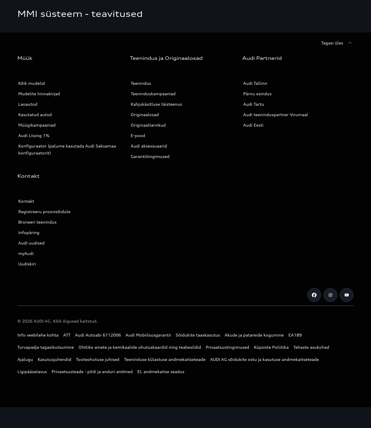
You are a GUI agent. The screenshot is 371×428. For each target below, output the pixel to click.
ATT (66, 334)
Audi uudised (31, 242)
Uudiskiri (27, 263)
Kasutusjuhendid (54, 359)
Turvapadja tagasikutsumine (45, 347)
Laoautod (27, 104)
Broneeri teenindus (37, 222)
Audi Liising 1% (34, 135)
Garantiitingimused (150, 156)
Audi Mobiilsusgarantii (148, 334)
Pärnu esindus (257, 93)
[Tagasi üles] (337, 42)
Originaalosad (145, 114)
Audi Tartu (253, 104)
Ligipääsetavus (32, 371)
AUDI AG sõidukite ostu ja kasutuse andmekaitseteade (264, 359)
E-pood (138, 135)
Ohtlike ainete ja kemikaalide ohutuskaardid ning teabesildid (140, 347)
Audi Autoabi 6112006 (98, 334)
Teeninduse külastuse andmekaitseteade (164, 359)
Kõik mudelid (31, 83)
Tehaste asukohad (311, 347)
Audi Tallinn (255, 83)
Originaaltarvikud (148, 125)
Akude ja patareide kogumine (254, 334)
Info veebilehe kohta (38, 334)
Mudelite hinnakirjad (39, 93)
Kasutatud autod (35, 114)
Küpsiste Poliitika (271, 347)
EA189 (295, 334)
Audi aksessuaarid (149, 145)
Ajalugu (25, 359)
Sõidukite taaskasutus (198, 334)
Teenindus (141, 83)
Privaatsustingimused (227, 347)
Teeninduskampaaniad (153, 93)
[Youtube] (347, 295)
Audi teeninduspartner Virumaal (275, 114)
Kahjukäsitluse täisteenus (156, 104)
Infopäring (28, 232)
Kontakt (26, 201)
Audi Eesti (253, 125)
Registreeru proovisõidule (44, 211)
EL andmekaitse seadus (160, 371)
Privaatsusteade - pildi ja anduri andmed (92, 371)
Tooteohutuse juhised (97, 359)
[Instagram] (330, 295)
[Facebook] (314, 295)
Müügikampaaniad (37, 125)
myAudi (26, 253)
